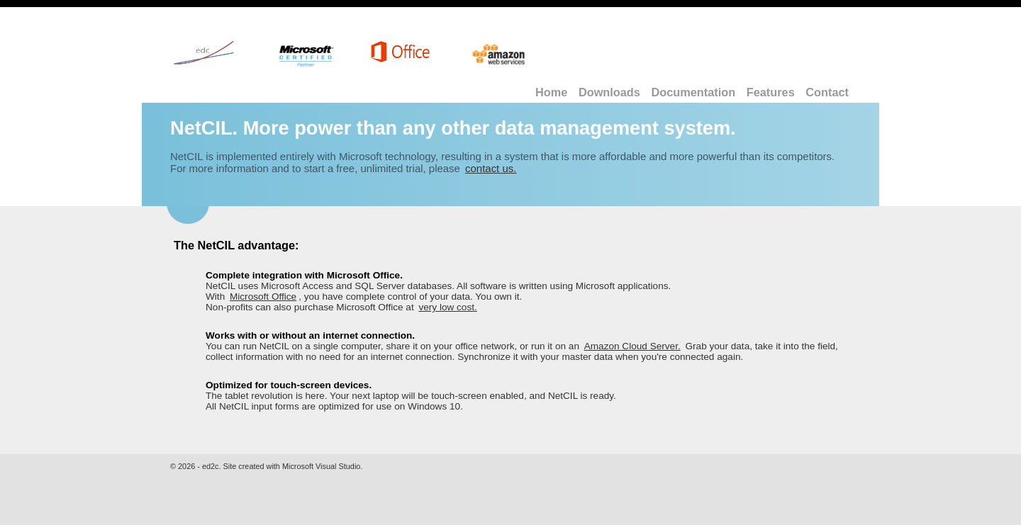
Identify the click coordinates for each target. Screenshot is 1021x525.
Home (551, 92)
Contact (827, 92)
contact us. (490, 168)
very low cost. (447, 307)
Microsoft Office (263, 296)
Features (771, 92)
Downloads (609, 92)
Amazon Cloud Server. (632, 346)
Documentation (693, 92)
